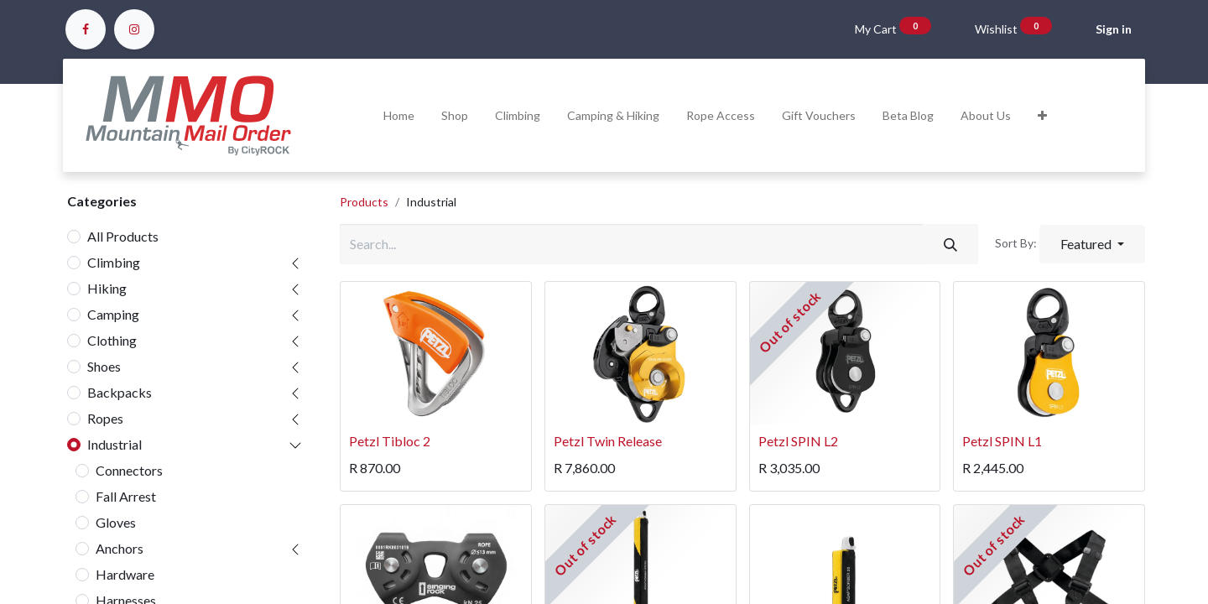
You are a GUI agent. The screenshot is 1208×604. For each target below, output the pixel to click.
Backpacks (119, 392)
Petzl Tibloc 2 (389, 441)
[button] (1042, 115)
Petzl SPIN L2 (798, 441)
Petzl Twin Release (608, 441)
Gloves (116, 522)
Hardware (125, 574)
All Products (123, 236)
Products (364, 202)
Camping (113, 314)
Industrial (114, 444)
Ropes (105, 418)
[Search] (950, 244)
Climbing (113, 262)
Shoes (104, 366)
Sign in (1114, 29)
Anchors (119, 548)
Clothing (112, 340)
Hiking (107, 288)
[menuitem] (399, 115)
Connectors (129, 470)
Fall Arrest (126, 496)
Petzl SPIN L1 (1002, 441)
